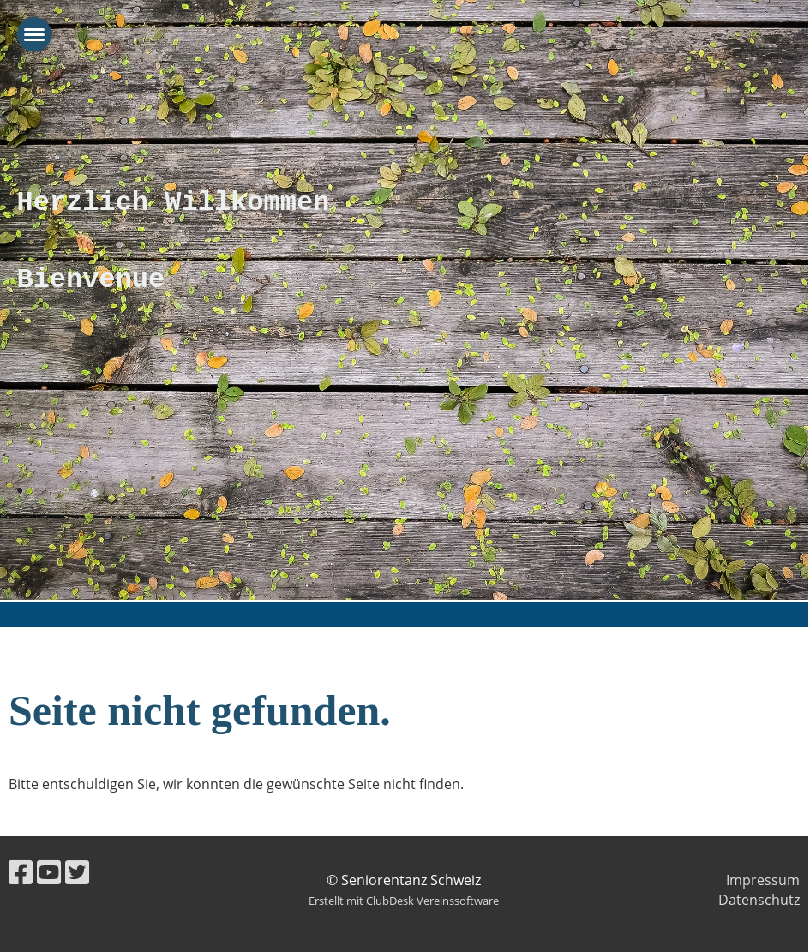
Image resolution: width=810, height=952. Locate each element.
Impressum (763, 880)
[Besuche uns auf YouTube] (49, 871)
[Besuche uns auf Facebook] (21, 871)
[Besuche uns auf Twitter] (77, 871)
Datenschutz (759, 899)
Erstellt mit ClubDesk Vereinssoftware (404, 900)
